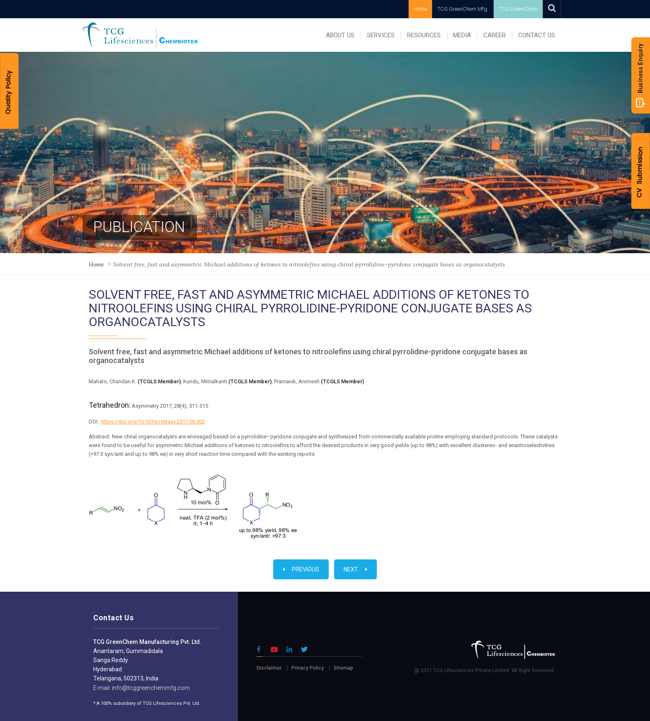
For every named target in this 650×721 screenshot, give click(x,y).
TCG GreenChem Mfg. (462, 9)
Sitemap (343, 668)
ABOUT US (340, 35)
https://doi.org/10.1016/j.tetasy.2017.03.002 (153, 422)
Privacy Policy (307, 668)
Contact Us (536, 35)
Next (355, 569)
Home (420, 9)
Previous (301, 569)
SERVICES (381, 35)
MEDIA (462, 35)
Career (494, 35)
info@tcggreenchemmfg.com (150, 688)
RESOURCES (424, 35)
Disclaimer (269, 668)
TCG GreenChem (518, 9)
